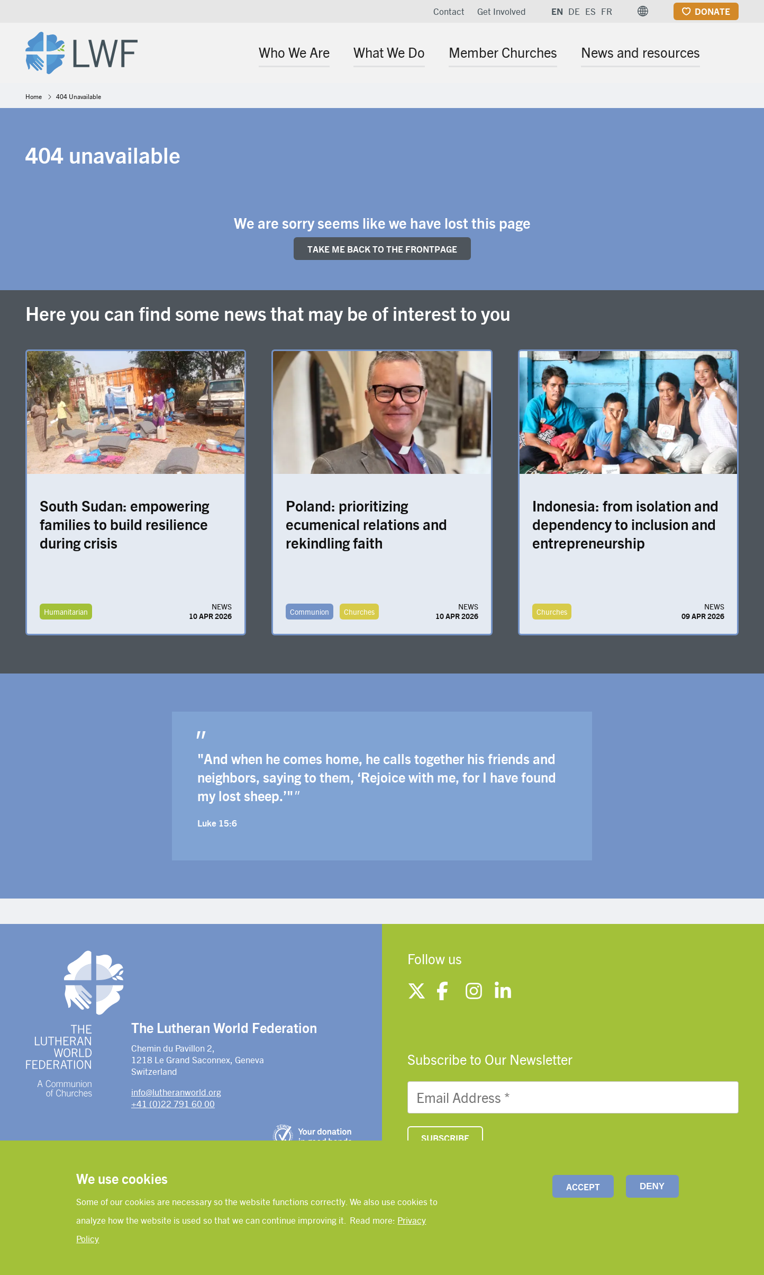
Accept (583, 1186)
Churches (359, 611)
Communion (309, 611)
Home (33, 96)
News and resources (640, 52)
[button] (643, 11)
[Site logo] (81, 51)
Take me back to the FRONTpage (382, 249)
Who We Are (294, 52)
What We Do (389, 52)
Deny (652, 1186)
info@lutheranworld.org (176, 1092)
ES (590, 11)
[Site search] (731, 54)
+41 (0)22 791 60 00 (173, 1103)
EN (557, 11)
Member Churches (503, 52)
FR (606, 11)
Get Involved (501, 11)
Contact (449, 11)
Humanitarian (66, 611)
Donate (712, 11)
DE (574, 11)
